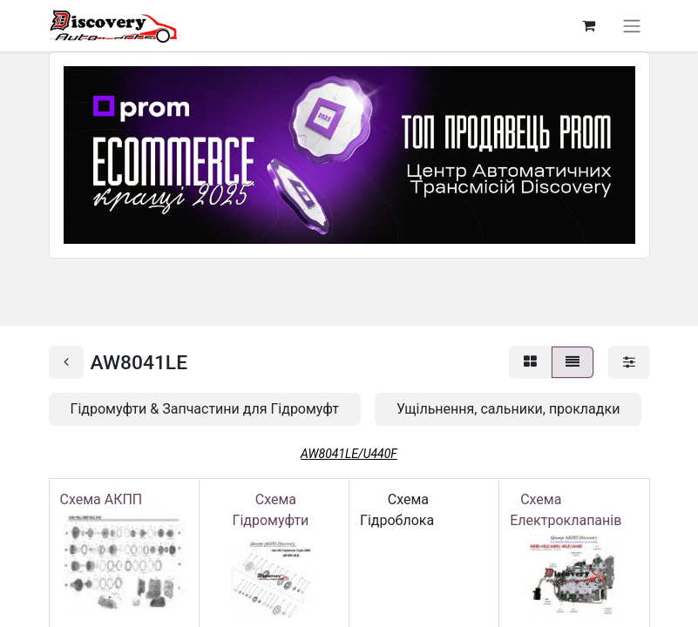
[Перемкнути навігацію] (631, 25)
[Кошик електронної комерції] (589, 25)
